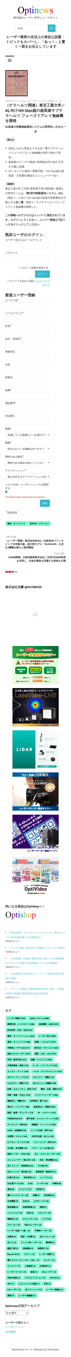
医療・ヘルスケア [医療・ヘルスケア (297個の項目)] (45, 1041)
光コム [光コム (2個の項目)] (11, 1242)
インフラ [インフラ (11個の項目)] (46, 1177)
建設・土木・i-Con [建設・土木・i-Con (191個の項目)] (45, 1053)
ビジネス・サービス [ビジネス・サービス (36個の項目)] (18, 1142)
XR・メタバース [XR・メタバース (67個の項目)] (47, 1112)
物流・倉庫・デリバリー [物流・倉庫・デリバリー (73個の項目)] (20, 1112)
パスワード (11, 253)
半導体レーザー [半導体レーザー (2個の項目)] (43, 1230)
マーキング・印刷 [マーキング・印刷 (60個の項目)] (17, 1124)
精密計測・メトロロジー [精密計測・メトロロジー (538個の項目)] (20, 1024)
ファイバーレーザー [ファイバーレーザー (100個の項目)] (46, 1094)
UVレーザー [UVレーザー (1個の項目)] (14, 1289)
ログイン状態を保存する (34, 268)
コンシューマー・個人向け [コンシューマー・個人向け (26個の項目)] (21, 1159)
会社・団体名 (13, 338)
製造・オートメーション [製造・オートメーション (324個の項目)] (20, 1036)
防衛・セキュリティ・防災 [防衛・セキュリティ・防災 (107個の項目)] (21, 1088)
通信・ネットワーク (16, 523)
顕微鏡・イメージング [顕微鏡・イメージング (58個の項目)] (43, 1124)
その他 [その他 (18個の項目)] (42, 1165)
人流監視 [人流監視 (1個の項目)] (30, 1265)
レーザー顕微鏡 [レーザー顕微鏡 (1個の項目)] (27, 1295)
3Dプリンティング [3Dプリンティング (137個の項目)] (18, 1077)
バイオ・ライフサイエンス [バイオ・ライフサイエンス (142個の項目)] (47, 1071)
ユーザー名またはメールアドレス (23, 240)
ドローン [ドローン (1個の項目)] (29, 1254)
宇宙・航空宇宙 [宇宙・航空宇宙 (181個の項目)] (16, 1059)
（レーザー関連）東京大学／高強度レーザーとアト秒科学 (37, 947)
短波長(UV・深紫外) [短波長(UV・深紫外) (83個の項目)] (44, 1106)
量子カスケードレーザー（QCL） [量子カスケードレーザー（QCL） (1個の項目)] (23, 1260)
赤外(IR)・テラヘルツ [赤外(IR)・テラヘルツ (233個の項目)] (46, 1047)
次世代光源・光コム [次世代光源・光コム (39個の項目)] (42, 1136)
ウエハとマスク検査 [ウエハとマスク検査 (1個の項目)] (29, 1283)
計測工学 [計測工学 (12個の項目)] (13, 1177)
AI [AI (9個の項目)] (30, 1183)
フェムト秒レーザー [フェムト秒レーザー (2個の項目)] (31, 1242)
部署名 (9, 377)
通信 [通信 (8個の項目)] (10, 1189)
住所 (7, 364)
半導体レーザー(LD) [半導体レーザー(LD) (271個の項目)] (18, 1047)
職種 (8, 442)
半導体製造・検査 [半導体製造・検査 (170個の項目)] (17, 1065)
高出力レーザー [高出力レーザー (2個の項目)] (33, 1224)
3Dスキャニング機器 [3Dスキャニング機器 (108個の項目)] (44, 1083)
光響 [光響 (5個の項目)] (36, 1195)
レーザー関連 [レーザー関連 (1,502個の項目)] (16, 1018)
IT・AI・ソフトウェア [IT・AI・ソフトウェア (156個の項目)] (45, 1065)
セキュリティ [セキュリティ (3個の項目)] (30, 1218)
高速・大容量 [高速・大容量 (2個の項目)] (28, 1236)
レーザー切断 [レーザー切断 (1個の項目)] (46, 1254)
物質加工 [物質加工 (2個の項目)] (43, 1248)
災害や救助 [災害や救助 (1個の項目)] (13, 1277)
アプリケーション (15, 470)
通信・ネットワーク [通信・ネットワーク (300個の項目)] (18, 1041)
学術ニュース (55, 100)
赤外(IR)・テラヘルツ (39, 523)
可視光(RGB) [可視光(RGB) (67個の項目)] (14, 1118)
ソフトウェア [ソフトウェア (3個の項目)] (14, 1212)
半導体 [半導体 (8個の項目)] (56, 1183)
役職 (8, 390)
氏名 (8, 325)
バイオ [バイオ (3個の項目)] (46, 1218)
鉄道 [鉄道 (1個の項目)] (34, 1271)
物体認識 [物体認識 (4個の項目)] (12, 1207)
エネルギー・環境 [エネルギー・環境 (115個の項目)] (17, 1083)
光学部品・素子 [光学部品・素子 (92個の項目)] (38, 1100)
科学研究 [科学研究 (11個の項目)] (30, 1177)
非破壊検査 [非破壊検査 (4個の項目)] (29, 1207)
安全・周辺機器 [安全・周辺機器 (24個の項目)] (48, 1159)
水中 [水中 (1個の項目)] (10, 1283)
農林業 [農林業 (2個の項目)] (50, 1242)
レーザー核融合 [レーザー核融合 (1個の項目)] (54, 1289)
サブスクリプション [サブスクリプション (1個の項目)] (35, 1277)
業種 (8, 428)
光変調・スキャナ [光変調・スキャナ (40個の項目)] (17, 1136)
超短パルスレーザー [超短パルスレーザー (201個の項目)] (18, 1053)
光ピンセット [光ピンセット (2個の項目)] (47, 1236)
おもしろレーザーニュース (34, 100)
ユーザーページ (14, 1327)
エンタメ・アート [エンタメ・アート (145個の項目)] (17, 1071)
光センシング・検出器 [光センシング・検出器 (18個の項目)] (19, 1171)
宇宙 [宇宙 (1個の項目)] (47, 1283)
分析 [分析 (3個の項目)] (30, 1212)
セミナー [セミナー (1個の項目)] (49, 1260)
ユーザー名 (12, 300)
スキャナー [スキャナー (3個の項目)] (44, 1212)
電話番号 (10, 402)
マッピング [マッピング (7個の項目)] (25, 1189)
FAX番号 (10, 416)
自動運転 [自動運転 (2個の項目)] (28, 1248)
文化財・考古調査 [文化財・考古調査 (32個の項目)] (17, 1148)
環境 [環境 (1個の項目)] (10, 1295)
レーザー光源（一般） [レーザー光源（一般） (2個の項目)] (18, 1230)
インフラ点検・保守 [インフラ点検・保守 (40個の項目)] (41, 1130)
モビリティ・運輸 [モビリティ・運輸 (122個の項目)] (43, 1077)
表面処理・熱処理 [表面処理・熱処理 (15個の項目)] (45, 1171)
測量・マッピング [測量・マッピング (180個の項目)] (41, 1059)
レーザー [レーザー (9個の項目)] (42, 1183)
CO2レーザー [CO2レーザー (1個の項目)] (49, 1271)
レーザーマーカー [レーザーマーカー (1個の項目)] (16, 1271)
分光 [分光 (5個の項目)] (26, 1201)
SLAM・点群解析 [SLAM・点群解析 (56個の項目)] (16, 1130)
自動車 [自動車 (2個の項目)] (11, 1236)
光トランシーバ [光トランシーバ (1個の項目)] (33, 1289)
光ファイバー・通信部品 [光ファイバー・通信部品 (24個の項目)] (20, 1165)
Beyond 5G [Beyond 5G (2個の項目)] (13, 1254)
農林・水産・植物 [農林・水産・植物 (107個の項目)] (51, 1088)
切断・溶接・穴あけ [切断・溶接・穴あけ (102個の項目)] (18, 1094)
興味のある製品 (14, 456)
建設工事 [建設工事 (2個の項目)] (12, 1248)
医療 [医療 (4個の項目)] (43, 1207)
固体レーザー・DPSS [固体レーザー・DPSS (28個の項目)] (18, 1153)
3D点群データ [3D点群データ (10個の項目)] (15, 1183)
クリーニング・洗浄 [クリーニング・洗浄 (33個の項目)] (44, 1142)
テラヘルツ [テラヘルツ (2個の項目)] (13, 1224)
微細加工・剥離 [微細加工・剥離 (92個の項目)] (16, 1100)
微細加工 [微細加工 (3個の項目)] (12, 1218)
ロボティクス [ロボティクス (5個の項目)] (41, 1201)
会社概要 (10, 1332)
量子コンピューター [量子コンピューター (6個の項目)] (17, 1195)
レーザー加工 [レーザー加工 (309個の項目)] (47, 1036)
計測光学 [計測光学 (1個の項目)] (45, 1265)
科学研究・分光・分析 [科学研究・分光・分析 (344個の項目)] (19, 1030)
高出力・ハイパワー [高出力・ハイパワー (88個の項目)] (18, 1106)
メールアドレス (14, 312)
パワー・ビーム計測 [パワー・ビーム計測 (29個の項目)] (42, 1148)
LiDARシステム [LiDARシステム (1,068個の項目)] (39, 1018)
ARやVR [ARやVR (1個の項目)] (54, 1277)
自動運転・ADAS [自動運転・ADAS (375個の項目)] (48, 1024)
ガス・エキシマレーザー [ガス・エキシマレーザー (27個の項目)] (47, 1153)
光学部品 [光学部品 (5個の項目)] (49, 1195)
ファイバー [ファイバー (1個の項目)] (13, 1265)
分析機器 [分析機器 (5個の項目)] (12, 1201)
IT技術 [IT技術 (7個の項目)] (40, 1189)
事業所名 (10, 351)
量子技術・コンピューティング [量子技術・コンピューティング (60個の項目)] (42, 1118)
